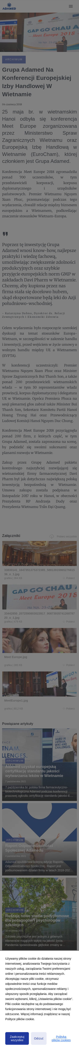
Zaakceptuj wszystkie (17, 1038)
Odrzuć (38, 1038)
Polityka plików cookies (61, 1038)
